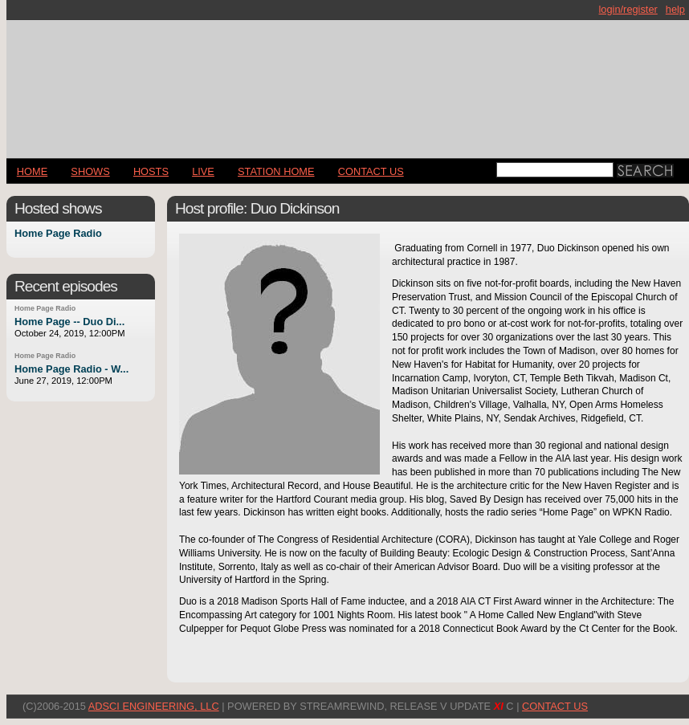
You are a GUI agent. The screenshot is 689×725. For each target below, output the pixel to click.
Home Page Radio (58, 234)
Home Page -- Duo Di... (69, 322)
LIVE (203, 171)
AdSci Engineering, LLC (153, 706)
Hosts (151, 171)
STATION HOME (276, 171)
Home (32, 171)
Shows (90, 171)
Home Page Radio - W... (71, 369)
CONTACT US (371, 171)
